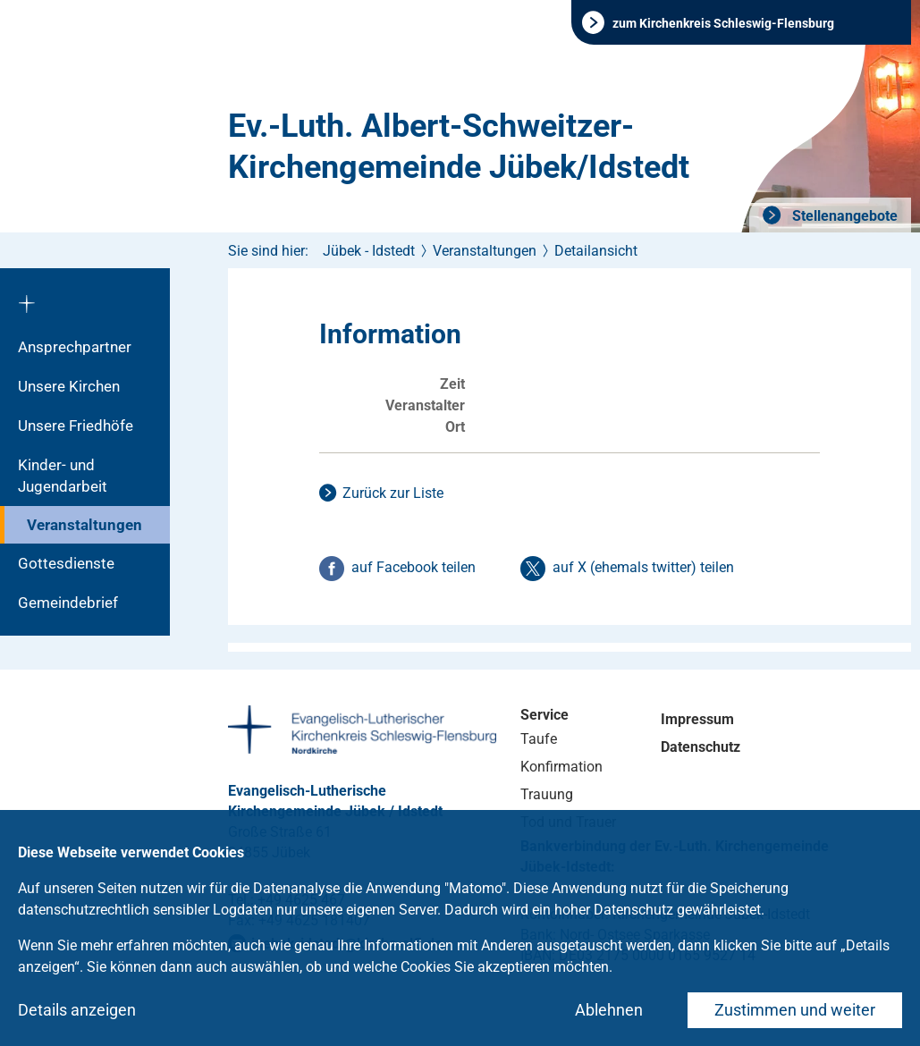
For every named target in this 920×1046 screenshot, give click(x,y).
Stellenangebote (843, 215)
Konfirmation (561, 766)
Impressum (697, 719)
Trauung (546, 794)
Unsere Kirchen (69, 386)
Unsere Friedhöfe (75, 425)
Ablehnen (609, 1009)
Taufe (538, 738)
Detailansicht (595, 250)
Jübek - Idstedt (369, 250)
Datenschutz (700, 746)
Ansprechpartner (74, 347)
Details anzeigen (77, 1009)
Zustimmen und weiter (794, 1009)
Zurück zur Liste (392, 493)
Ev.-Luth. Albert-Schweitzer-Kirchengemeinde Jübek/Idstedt (458, 146)
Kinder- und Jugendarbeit (62, 475)
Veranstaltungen (84, 525)
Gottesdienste (66, 563)
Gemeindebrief (68, 603)
